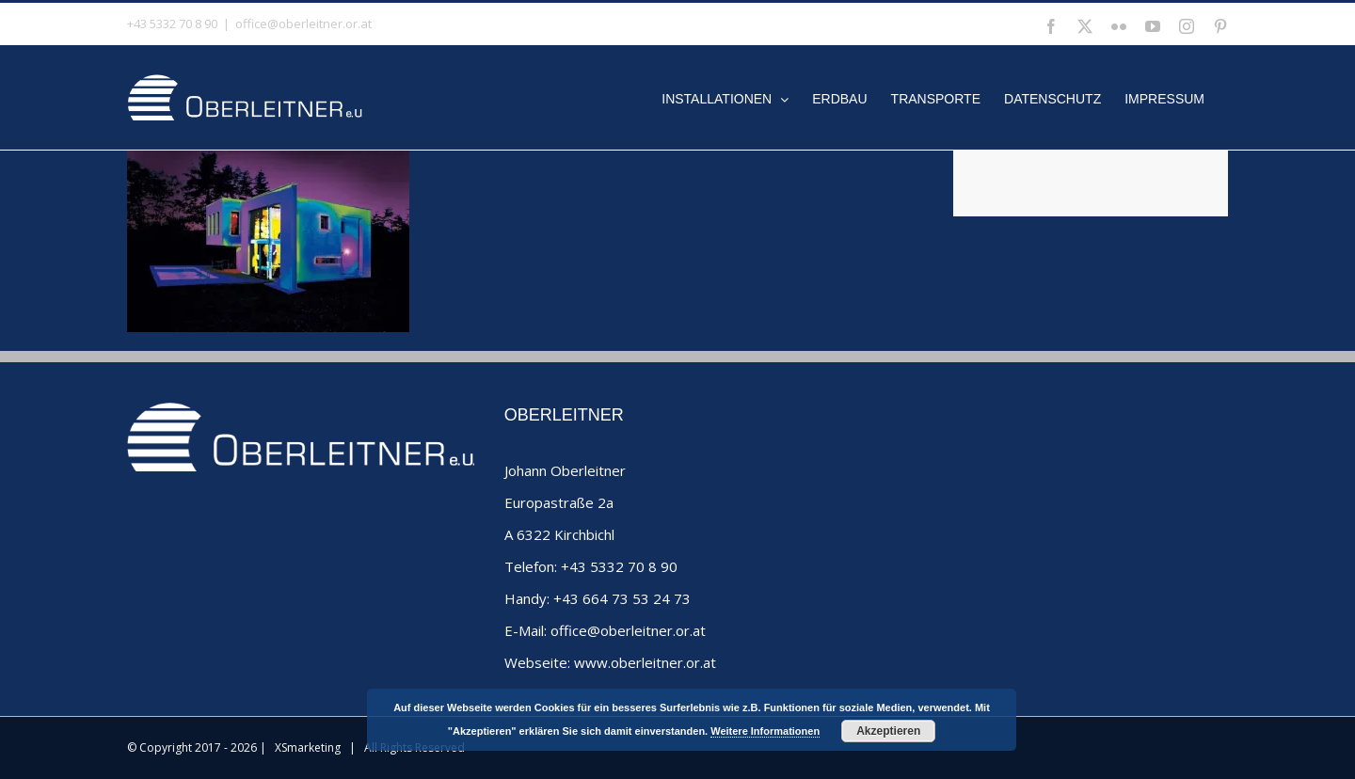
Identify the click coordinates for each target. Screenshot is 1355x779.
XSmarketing (308, 747)
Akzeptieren (888, 731)
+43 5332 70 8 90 (619, 566)
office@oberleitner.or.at (303, 23)
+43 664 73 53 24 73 (622, 598)
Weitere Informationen (765, 731)
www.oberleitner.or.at (645, 662)
